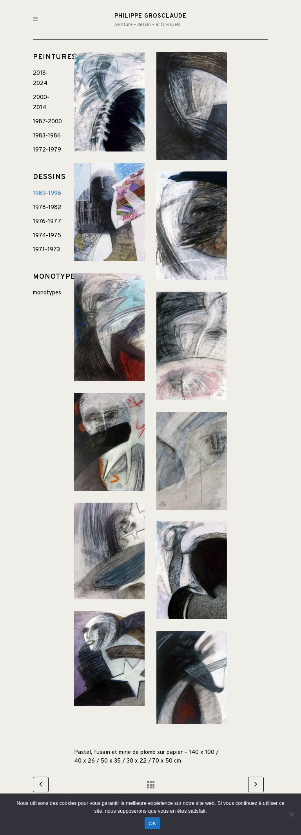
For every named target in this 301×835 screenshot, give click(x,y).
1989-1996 (47, 193)
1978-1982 (47, 207)
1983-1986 (47, 136)
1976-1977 (47, 221)
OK (152, 823)
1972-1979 (47, 150)
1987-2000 (47, 122)
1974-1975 (47, 236)
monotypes (47, 293)
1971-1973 (46, 250)
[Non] (291, 814)
